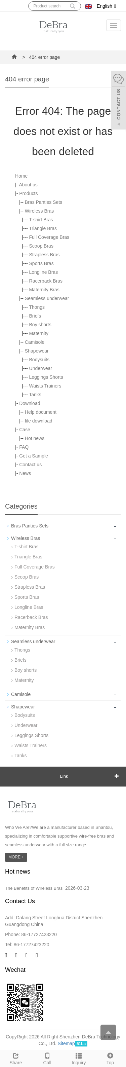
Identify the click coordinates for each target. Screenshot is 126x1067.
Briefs (35, 316)
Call (47, 1058)
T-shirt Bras (41, 219)
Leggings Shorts (46, 377)
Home (21, 176)
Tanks (35, 394)
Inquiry (79, 1058)
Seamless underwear (47, 298)
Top (110, 1058)
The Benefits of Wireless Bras (33, 888)
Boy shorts (40, 324)
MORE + (16, 857)
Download (29, 403)
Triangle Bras (43, 228)
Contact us (30, 464)
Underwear (40, 368)
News (25, 473)
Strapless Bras (44, 254)
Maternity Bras (44, 289)
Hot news (34, 438)
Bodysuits (39, 359)
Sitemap (66, 1043)
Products (28, 193)
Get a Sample (33, 455)
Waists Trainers (45, 386)
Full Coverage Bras (49, 237)
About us (28, 184)
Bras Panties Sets (43, 202)
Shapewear (37, 351)
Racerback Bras (46, 281)
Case (24, 429)
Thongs (37, 307)
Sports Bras (41, 263)
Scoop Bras (41, 246)
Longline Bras (43, 272)
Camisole (34, 342)
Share (16, 1058)
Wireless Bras (39, 211)
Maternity (39, 333)
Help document (40, 412)
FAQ (24, 447)
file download (38, 421)
